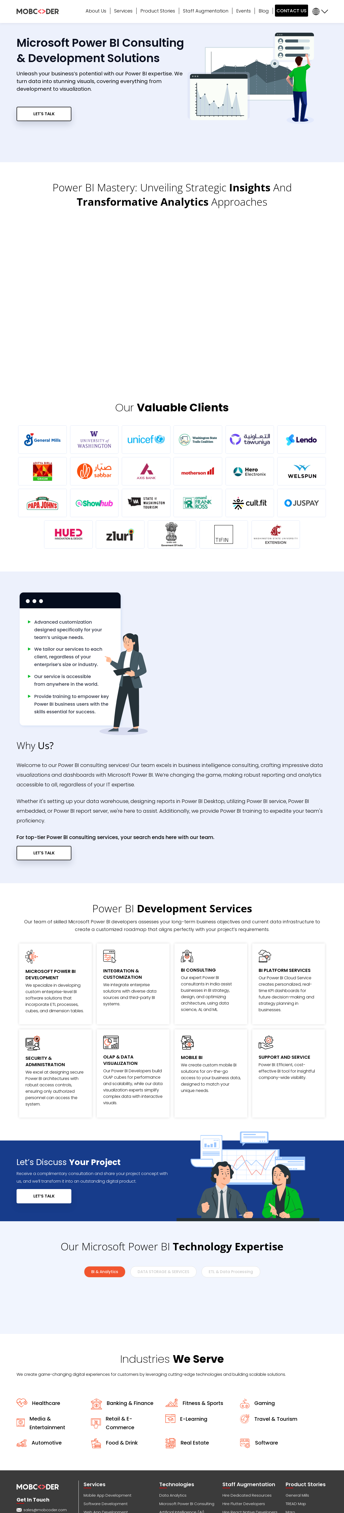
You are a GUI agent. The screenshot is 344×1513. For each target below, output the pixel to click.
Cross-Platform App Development (116, 1431)
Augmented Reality (177, 1465)
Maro (290, 1423)
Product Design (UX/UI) (105, 1439)
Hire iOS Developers (240, 1431)
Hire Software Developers (246, 1482)
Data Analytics (173, 1406)
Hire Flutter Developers (243, 1414)
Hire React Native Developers (249, 1423)
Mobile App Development (107, 1406)
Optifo (291, 1448)
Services (123, 11)
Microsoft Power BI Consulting (186, 1414)
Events (243, 11)
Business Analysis (100, 1465)
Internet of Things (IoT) (180, 1431)
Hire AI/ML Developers (242, 1439)
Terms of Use (207, 1508)
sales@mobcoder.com (45, 1420)
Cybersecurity (97, 1490)
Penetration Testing (177, 1473)
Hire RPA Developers (241, 1473)
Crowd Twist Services (103, 1482)
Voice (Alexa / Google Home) (111, 1456)
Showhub (294, 1439)
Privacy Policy (182, 1508)
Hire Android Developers (245, 1448)
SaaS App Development (182, 1448)
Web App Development (106, 1423)
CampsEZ (294, 1456)
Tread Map (296, 1465)
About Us (96, 11)
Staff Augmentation (205, 11)
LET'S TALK (44, 114)
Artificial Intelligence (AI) (181, 1423)
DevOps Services (175, 1456)
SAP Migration (171, 1439)
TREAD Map (296, 1414)
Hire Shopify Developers (244, 1465)
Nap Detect (297, 1473)
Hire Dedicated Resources (247, 1406)
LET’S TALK (44, 1107)
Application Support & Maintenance (117, 1448)
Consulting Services (102, 1473)
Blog (264, 11)
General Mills (297, 1406)
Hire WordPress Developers (247, 1456)
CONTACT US (291, 10)
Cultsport (294, 1431)
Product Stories (157, 11)
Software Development (106, 1414)
